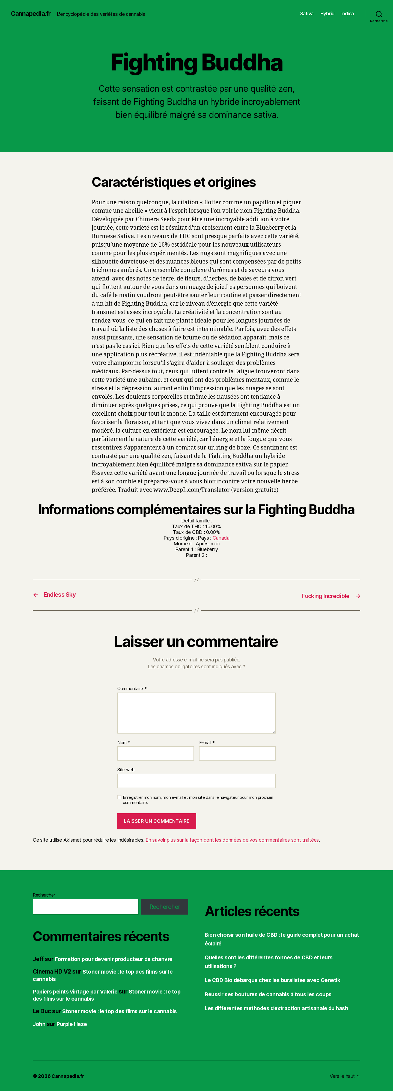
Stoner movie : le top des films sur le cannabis (105, 994)
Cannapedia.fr (32, 13)
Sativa (307, 13)
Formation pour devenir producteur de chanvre (117, 958)
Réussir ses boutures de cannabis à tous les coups (272, 993)
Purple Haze (73, 1023)
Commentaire (132, 688)
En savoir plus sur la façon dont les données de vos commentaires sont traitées (232, 839)
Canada (221, 538)
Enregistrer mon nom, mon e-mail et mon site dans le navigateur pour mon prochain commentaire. (198, 799)
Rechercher (44, 894)
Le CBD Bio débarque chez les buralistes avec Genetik (277, 979)
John (39, 1023)
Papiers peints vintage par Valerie (78, 990)
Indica (347, 13)
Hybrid (327, 13)
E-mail (207, 742)
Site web (126, 769)
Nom (123, 742)
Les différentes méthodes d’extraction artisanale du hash (281, 1007)
